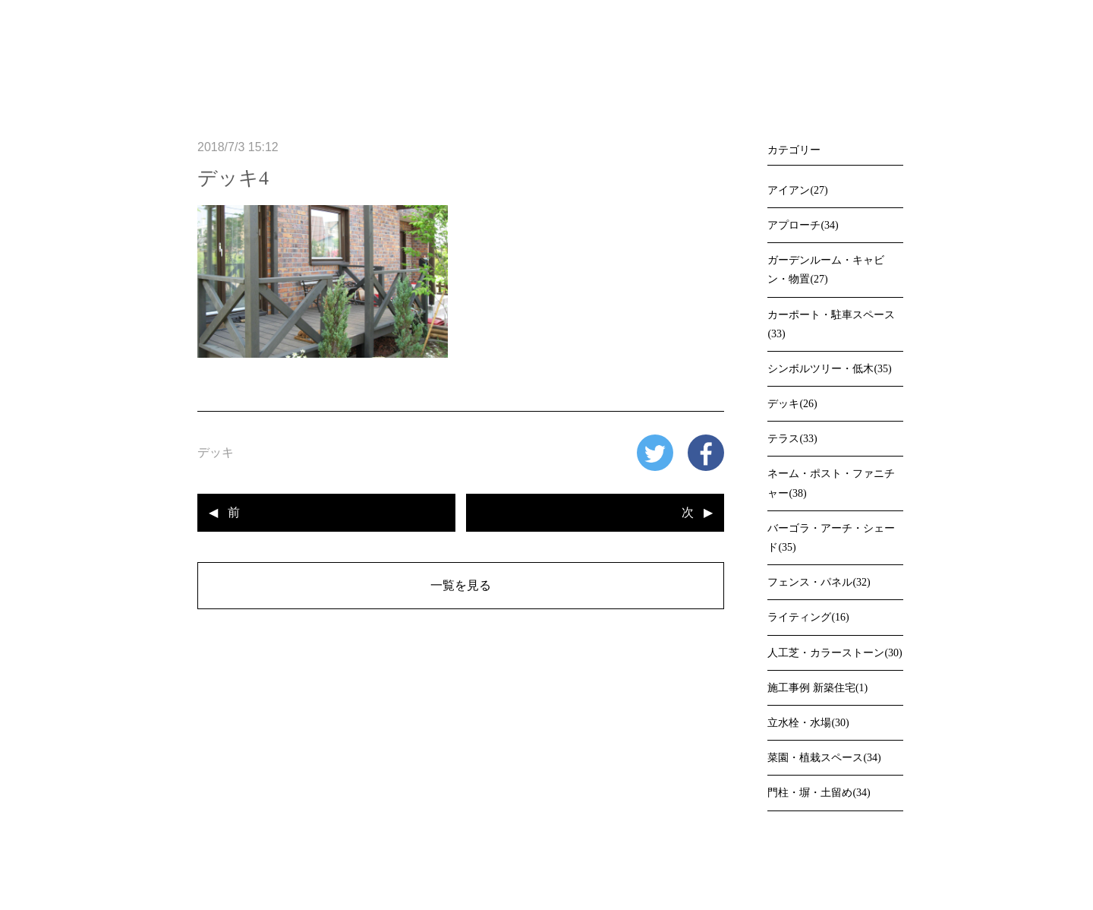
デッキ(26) (792, 403)
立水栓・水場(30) (808, 722)
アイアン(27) (797, 190)
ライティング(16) (808, 617)
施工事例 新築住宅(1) (817, 688)
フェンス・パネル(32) (818, 582)
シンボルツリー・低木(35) (829, 368)
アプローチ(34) (802, 225)
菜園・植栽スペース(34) (823, 757)
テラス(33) (792, 438)
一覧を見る (460, 585)
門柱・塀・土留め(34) (818, 792)
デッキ (215, 452)
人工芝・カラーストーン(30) (834, 653)
